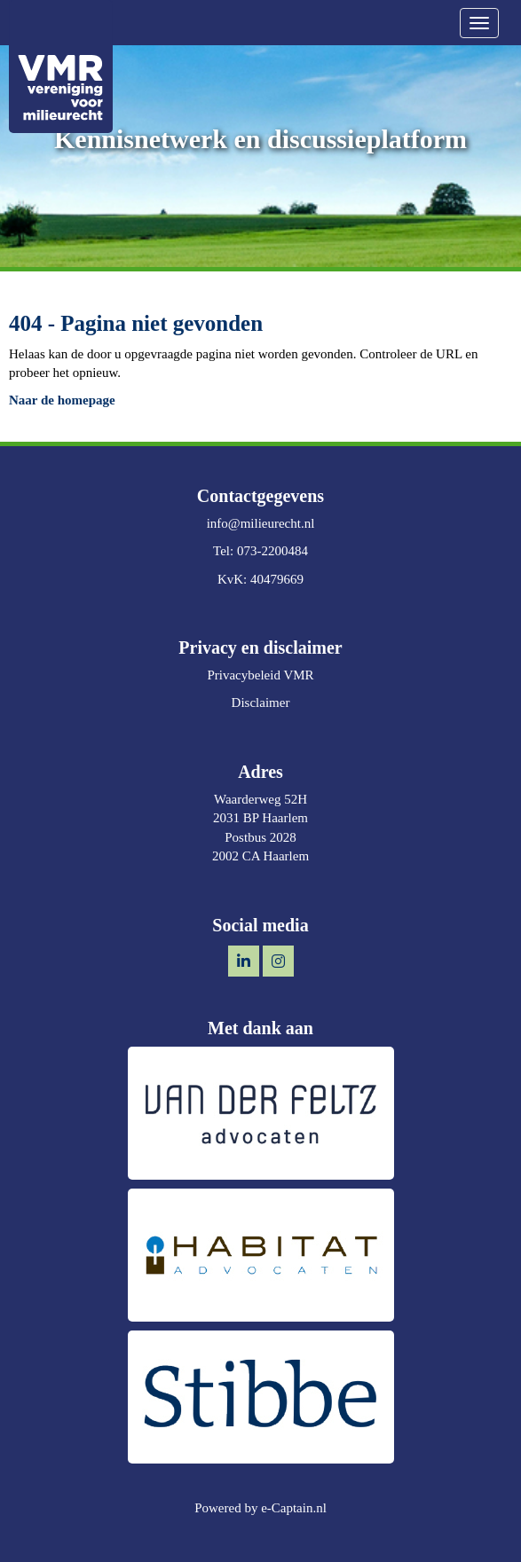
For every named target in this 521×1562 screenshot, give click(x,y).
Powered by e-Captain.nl (260, 1508)
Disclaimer (261, 702)
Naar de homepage (62, 400)
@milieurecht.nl (261, 523)
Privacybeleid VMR (260, 675)
